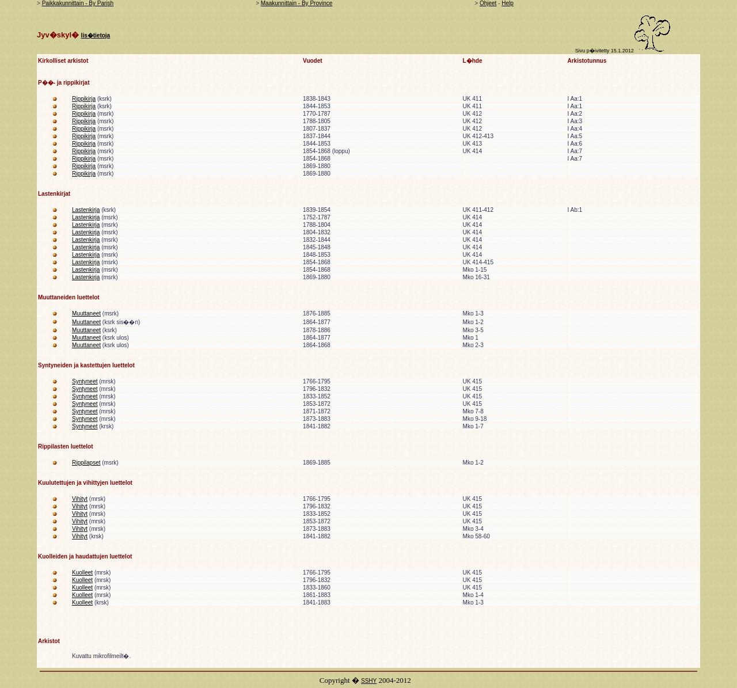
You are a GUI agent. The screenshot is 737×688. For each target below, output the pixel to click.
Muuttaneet (86, 313)
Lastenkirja (86, 210)
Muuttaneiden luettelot (69, 297)
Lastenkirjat (54, 194)
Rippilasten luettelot (65, 446)
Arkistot (49, 641)
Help (508, 3)
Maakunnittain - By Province (297, 3)
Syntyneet (84, 381)
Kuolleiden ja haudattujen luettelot (85, 556)
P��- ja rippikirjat (63, 82)
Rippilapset (86, 462)
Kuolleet (82, 572)
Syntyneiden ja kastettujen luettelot (86, 365)
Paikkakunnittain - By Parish (78, 3)
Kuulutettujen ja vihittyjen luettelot (85, 483)
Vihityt (80, 499)
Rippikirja (84, 99)
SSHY (369, 681)
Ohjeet (488, 3)
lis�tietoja (96, 35)
